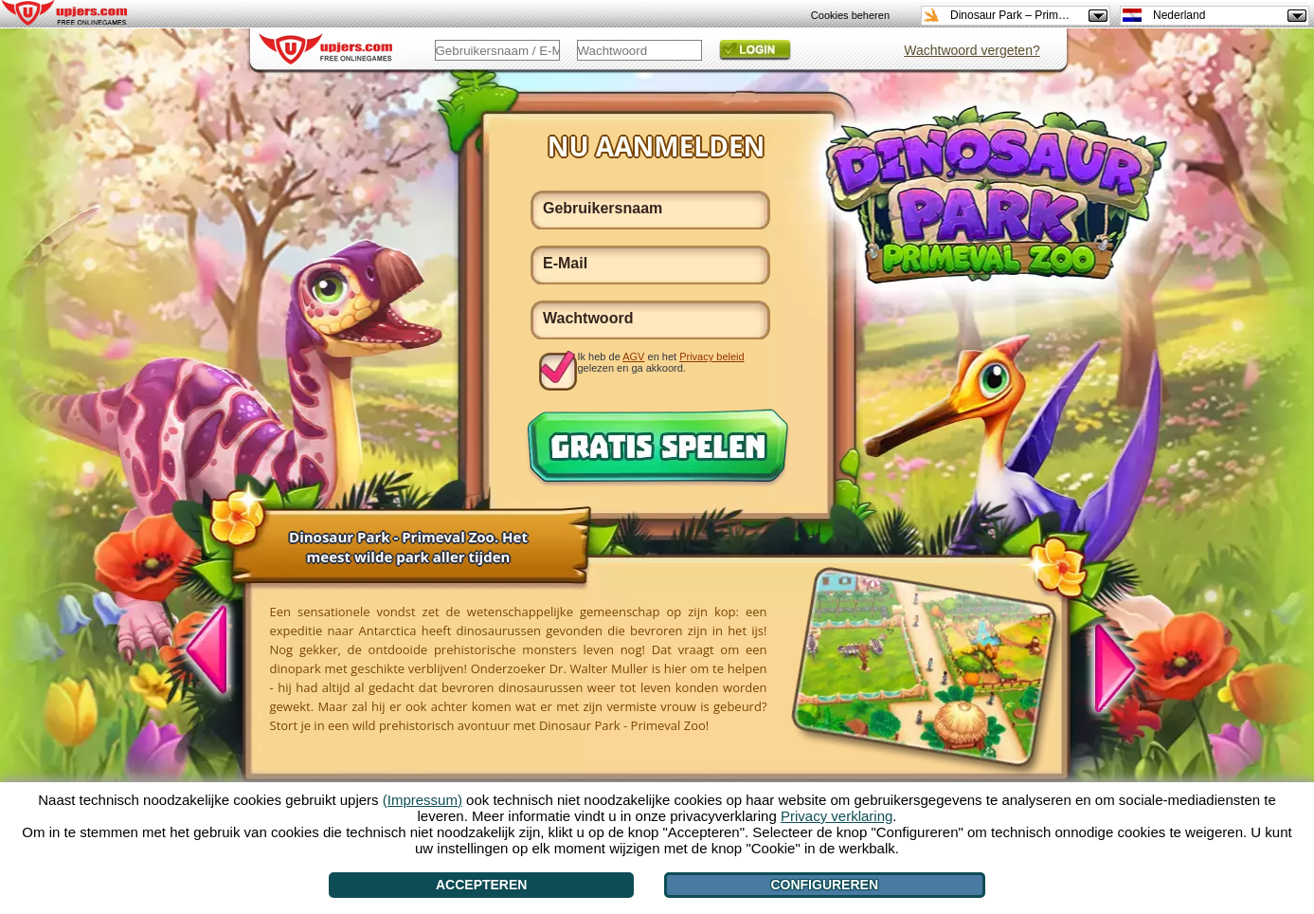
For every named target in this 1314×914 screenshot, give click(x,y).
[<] (217, 652)
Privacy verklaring (836, 816)
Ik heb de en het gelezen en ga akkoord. (661, 362)
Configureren (824, 884)
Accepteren (481, 884)
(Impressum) (422, 800)
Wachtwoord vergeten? (971, 50)
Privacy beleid (711, 356)
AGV (633, 356)
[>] (1104, 665)
